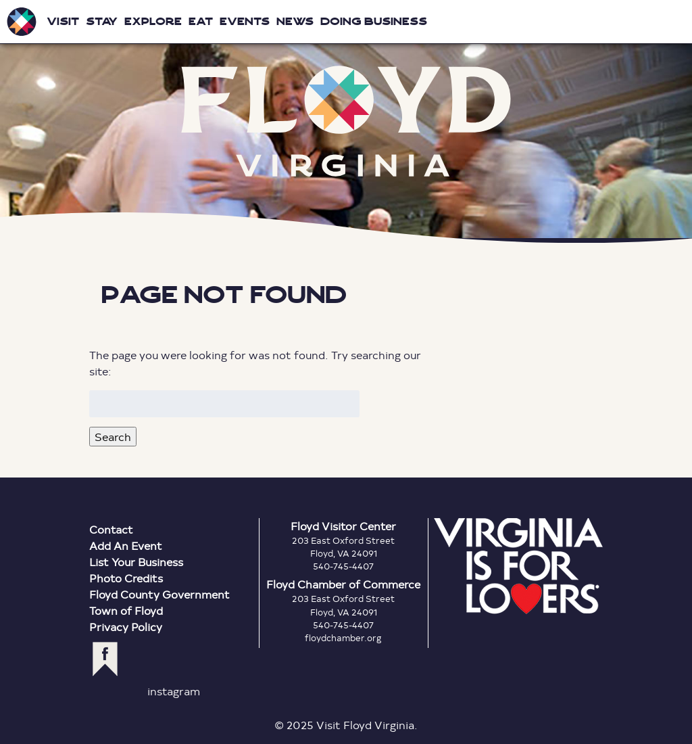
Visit (63, 21)
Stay (102, 21)
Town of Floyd (126, 610)
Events (245, 21)
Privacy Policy (125, 626)
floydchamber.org (343, 638)
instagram (173, 691)
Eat (201, 21)
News (295, 21)
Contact (111, 529)
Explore (153, 21)
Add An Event (125, 545)
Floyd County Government (159, 594)
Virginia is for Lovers (518, 566)
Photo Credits (126, 578)
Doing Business (373, 21)
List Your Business (136, 561)
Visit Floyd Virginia (21, 22)
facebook (105, 659)
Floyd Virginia (346, 121)
